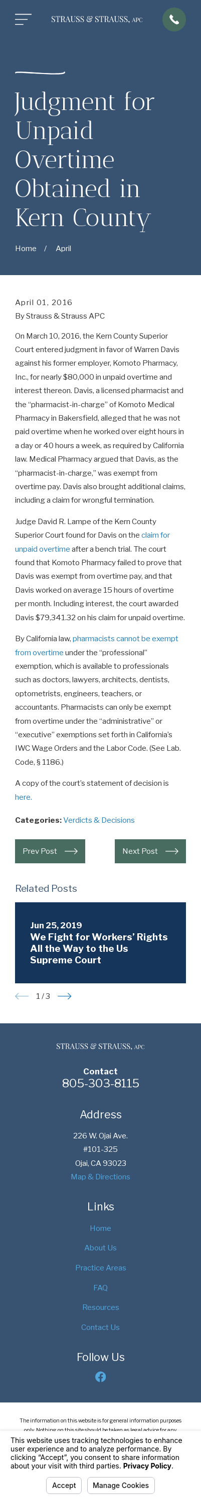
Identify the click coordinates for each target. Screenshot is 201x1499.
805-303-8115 (100, 1083)
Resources (100, 1307)
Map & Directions (100, 1176)
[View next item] (64, 996)
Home (100, 1228)
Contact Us (100, 1327)
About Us (100, 1247)
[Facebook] (100, 1376)
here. (23, 797)
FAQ (100, 1287)
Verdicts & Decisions (99, 820)
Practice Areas (100, 1267)
